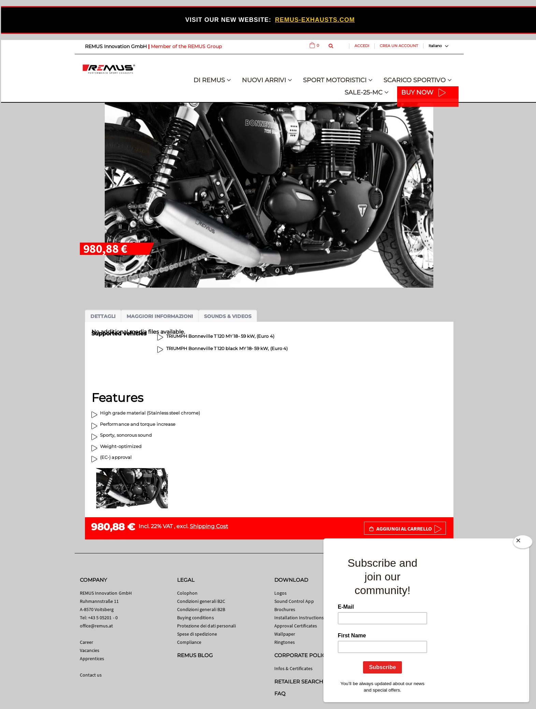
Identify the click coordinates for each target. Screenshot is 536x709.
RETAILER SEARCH (298, 681)
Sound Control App (294, 601)
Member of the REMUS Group (186, 46)
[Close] (523, 543)
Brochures (284, 609)
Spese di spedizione (197, 634)
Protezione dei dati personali (206, 626)
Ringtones (284, 642)
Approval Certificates (295, 626)
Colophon (187, 593)
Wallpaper (284, 634)
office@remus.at (96, 626)
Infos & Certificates (293, 668)
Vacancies (90, 650)
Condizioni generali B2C (201, 601)
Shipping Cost (209, 526)
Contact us (91, 675)
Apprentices (92, 658)
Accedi (361, 45)
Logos (280, 593)
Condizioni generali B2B (201, 609)
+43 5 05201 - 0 (103, 617)
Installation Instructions (299, 617)
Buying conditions (195, 617)
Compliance (189, 642)
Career (86, 642)
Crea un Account (399, 45)
